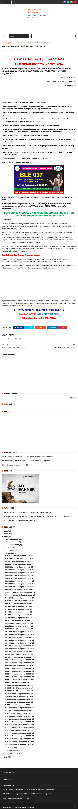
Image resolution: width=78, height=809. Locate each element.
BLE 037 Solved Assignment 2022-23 (19, 624)
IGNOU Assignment (46, 513)
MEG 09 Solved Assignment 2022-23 (19, 559)
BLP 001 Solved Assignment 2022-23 (19, 666)
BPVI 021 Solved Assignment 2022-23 (19, 590)
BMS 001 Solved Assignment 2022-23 (19, 638)
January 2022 (11, 754)
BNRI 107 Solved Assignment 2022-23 (19, 669)
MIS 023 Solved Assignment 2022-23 (19, 688)
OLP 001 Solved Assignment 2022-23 (19, 655)
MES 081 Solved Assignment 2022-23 (19, 731)
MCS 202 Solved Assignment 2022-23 (19, 598)
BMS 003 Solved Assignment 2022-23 (19, 632)
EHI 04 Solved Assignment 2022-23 (18, 612)
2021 (6, 757)
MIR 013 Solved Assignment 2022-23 (19, 700)
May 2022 (9, 554)
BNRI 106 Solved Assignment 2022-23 (19, 671)
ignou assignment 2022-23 (16, 43)
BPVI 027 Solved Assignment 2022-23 (19, 573)
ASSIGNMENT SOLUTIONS (34, 11)
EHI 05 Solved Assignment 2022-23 (18, 610)
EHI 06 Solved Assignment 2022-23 (18, 607)
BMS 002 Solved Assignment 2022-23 (19, 635)
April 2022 (10, 748)
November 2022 (12, 540)
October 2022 (11, 542)
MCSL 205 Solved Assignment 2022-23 (20, 593)
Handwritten (34, 513)
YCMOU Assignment (9, 520)
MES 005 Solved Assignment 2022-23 (19, 742)
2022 (6, 537)
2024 (6, 531)
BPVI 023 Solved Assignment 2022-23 (19, 584)
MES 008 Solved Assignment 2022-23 (19, 733)
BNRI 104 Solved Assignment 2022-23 (19, 677)
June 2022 (10, 551)
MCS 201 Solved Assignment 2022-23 (19, 601)
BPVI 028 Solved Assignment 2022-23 (19, 570)
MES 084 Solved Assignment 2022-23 (19, 722)
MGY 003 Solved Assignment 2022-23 (19, 714)
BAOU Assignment (8, 513)
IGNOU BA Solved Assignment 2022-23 (15, 517)
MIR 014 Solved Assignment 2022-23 (19, 697)
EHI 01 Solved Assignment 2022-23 (18, 621)
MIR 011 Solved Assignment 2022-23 (18, 705)
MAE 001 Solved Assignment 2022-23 (19, 711)
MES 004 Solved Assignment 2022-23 (19, 745)
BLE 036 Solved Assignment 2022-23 (19, 626)
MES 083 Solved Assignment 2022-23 (19, 725)
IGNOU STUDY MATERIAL (37, 517)
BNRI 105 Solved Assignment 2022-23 (19, 674)
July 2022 (9, 548)
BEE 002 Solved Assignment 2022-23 (19, 565)
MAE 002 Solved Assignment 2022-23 (19, 708)
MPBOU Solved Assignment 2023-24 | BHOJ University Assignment (26, 461)
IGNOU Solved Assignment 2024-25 (15, 465)
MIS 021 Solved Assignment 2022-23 (19, 694)
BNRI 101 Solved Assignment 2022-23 (19, 683)
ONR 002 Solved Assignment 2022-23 (19, 643)
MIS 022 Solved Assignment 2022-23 (19, 691)
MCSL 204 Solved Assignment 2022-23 (20, 595)
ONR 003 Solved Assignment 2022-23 (19, 641)
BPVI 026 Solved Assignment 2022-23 (19, 576)
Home (3, 36)
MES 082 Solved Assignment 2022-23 (19, 728)
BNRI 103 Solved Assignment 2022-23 (19, 680)
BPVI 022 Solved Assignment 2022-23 (19, 587)
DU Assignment (22, 513)
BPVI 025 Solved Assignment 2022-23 (19, 579)
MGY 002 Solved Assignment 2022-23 (19, 717)
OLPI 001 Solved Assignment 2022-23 (19, 652)
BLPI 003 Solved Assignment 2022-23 (19, 660)
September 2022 (12, 545)
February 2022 (11, 751)
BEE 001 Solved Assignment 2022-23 (19, 567)
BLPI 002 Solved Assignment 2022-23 (19, 663)
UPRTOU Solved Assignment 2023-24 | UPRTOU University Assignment (27, 457)
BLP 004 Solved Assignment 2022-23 (19, 657)
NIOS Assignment (52, 517)
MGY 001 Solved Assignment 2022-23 (19, 719)
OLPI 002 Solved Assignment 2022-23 (19, 649)
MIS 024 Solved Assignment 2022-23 (19, 686)
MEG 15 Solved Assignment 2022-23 (19, 556)
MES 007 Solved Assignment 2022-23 (19, 736)
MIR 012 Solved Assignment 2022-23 (19, 702)
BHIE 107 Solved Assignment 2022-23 (19, 604)
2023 (6, 534)
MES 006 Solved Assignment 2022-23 (19, 739)
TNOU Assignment (66, 517)
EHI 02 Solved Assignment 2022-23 (18, 618)
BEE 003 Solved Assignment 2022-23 (19, 562)
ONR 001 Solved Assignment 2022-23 (19, 646)
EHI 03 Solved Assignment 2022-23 (18, 615)
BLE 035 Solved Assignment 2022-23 (19, 629)
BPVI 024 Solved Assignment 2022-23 (19, 581)
